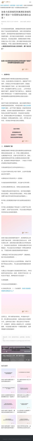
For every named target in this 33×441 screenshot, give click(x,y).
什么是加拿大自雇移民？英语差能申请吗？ (24, 411)
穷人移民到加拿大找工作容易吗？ (24, 380)
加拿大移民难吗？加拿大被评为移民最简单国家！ (8, 426)
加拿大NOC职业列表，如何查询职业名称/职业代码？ (24, 427)
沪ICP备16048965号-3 (25, 439)
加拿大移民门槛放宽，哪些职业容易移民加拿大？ (8, 411)
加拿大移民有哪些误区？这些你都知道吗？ (8, 380)
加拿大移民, (23, 21)
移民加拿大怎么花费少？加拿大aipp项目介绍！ (24, 395)
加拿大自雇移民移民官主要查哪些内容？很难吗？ (8, 395)
